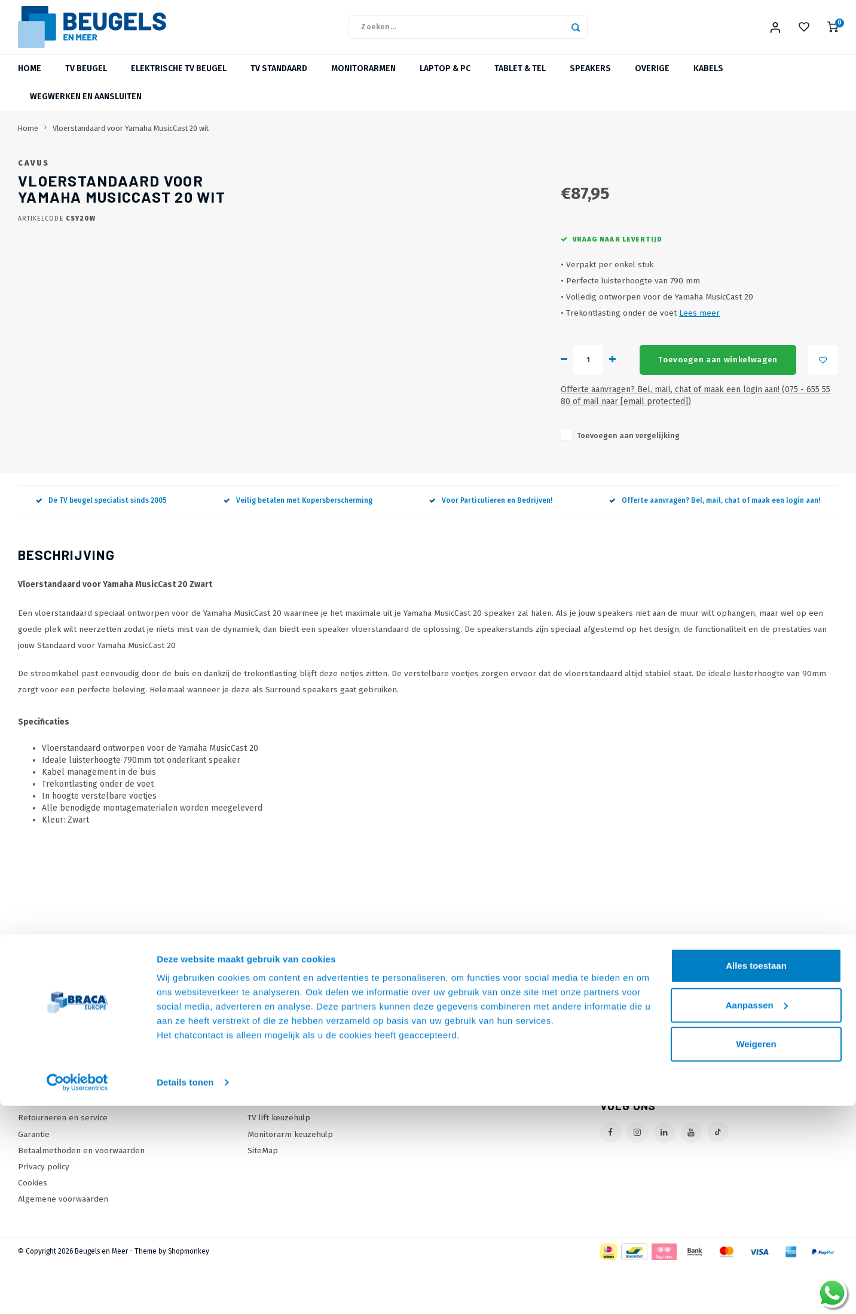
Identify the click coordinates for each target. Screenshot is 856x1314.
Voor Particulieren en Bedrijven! (490, 549)
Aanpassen (757, 1213)
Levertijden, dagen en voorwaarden (85, 1134)
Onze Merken (272, 1101)
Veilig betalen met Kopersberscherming (298, 549)
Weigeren (756, 1252)
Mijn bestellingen (472, 1101)
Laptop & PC (445, 80)
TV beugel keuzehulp (286, 1134)
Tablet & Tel (520, 80)
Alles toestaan (756, 1174)
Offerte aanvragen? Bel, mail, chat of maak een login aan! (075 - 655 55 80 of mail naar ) (548, 450)
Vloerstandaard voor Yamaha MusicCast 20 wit (131, 139)
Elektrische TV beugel (179, 80)
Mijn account (462, 1085)
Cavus (362, 174)
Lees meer (485, 373)
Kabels (708, 80)
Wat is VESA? (271, 1118)
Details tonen (185, 1290)
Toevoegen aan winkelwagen (515, 420)
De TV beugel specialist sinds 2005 (101, 549)
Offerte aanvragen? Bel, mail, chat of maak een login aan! (714, 549)
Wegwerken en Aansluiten (86, 108)
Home (29, 80)
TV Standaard (278, 80)
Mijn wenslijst (464, 1134)
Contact (32, 1085)
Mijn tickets (460, 1118)
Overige (652, 80)
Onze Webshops (49, 1118)
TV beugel (86, 80)
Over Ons (36, 1101)
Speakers (590, 80)
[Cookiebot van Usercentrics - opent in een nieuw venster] (77, 1291)
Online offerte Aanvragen (295, 1085)
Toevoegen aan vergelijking (414, 483)
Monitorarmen (363, 80)
